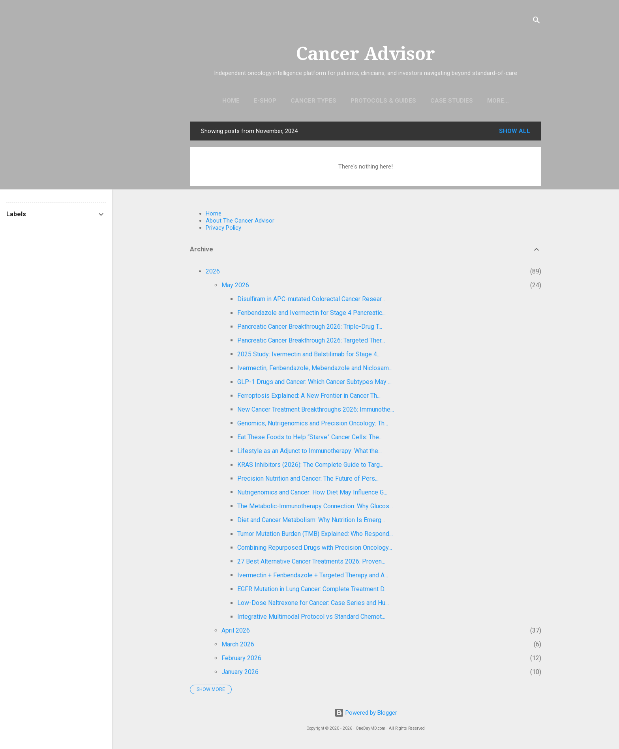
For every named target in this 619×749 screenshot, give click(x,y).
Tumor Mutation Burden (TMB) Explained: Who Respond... (315, 535)
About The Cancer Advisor (240, 222)
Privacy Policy (223, 229)
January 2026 (240, 673)
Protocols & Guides (365, 100)
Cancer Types (295, 100)
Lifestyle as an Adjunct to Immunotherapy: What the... (309, 452)
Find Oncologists (498, 100)
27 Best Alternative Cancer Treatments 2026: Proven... (311, 563)
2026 (213, 273)
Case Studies (433, 100)
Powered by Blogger (365, 712)
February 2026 (241, 659)
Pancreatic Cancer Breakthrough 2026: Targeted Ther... (311, 342)
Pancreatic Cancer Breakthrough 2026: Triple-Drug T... (309, 328)
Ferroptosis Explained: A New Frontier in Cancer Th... (309, 397)
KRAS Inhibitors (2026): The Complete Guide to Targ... (310, 466)
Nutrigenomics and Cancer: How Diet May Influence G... (312, 494)
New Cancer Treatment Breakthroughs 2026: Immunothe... (315, 411)
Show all (514, 132)
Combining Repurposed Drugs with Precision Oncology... (314, 549)
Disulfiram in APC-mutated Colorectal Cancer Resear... (311, 300)
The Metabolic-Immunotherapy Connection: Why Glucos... (315, 507)
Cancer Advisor (365, 53)
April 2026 (235, 632)
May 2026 (235, 286)
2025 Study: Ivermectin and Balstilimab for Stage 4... (309, 356)
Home (212, 100)
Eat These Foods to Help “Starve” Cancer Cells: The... (310, 438)
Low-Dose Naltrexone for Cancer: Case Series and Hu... (313, 604)
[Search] (536, 21)
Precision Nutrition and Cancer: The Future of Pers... (308, 480)
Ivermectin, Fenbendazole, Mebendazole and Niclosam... (314, 369)
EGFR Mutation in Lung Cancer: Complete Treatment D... (312, 590)
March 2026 (237, 646)
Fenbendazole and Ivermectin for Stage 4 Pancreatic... (311, 314)
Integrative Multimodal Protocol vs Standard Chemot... (311, 618)
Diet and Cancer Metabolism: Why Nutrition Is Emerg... (311, 521)
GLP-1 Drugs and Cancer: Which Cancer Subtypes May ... (314, 383)
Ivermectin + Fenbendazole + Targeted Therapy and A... (312, 576)
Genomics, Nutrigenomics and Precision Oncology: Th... (312, 425)
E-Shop (247, 100)
